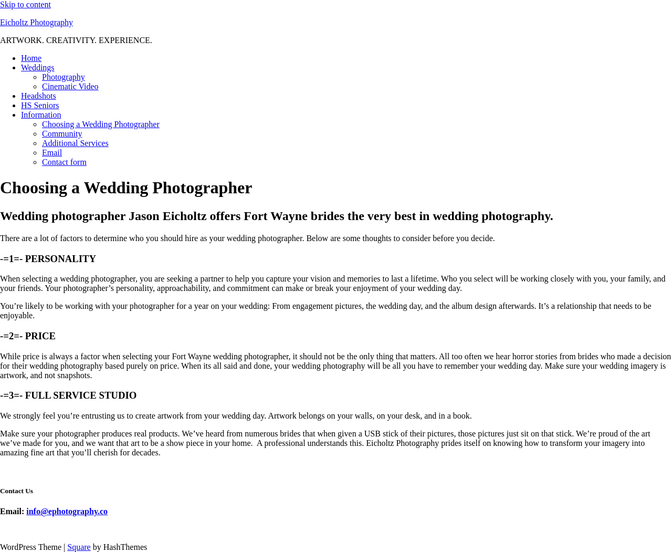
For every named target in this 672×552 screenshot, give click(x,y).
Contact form (64, 162)
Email (52, 152)
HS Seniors (40, 105)
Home (31, 58)
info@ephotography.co (67, 511)
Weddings (38, 67)
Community (62, 133)
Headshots (38, 95)
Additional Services (75, 143)
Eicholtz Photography (36, 22)
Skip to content (25, 4)
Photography (63, 76)
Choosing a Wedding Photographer (101, 124)
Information (41, 114)
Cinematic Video (70, 86)
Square (78, 547)
